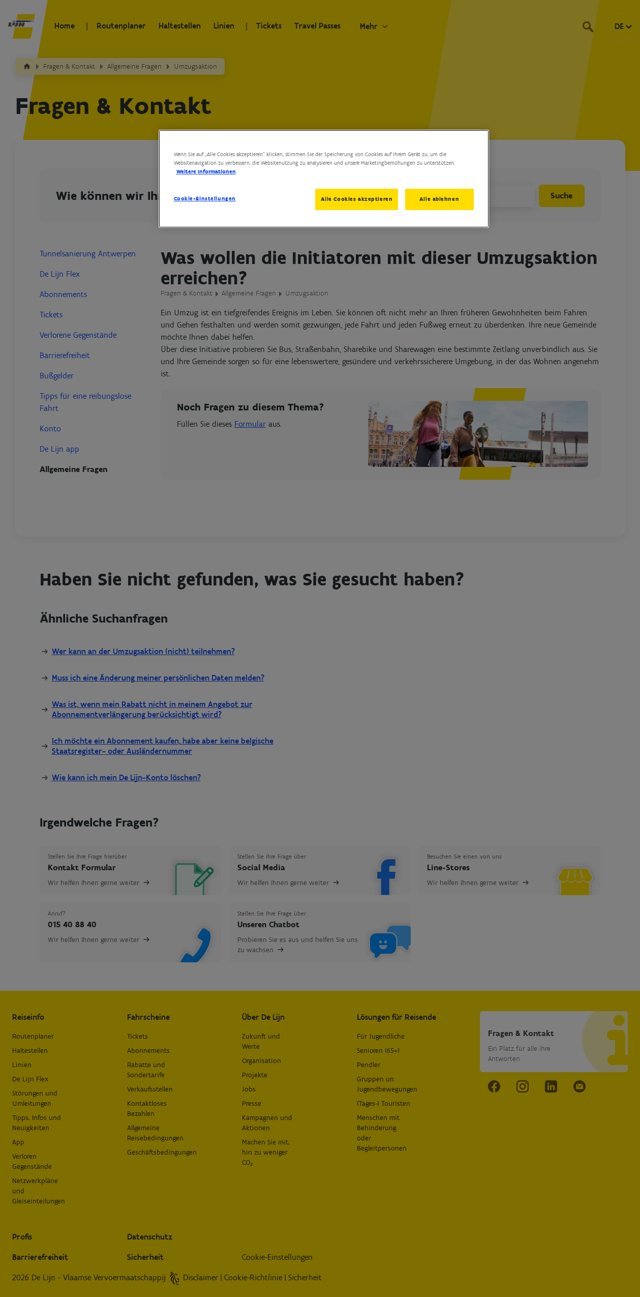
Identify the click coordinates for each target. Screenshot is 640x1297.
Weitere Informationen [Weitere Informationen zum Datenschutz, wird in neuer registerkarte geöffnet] (206, 171)
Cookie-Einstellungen (205, 198)
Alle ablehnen (439, 198)
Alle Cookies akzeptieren (356, 198)
